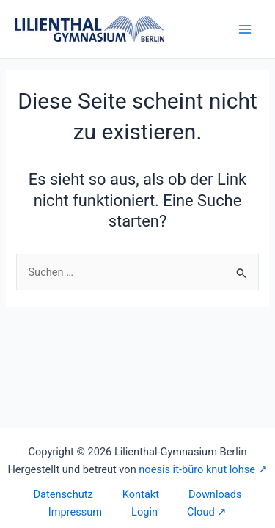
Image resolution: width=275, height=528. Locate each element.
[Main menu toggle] (245, 29)
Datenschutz (63, 494)
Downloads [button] (214, 494)
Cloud (201, 511)
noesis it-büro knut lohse (197, 469)
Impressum (75, 511)
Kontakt (140, 494)
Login (144, 511)
